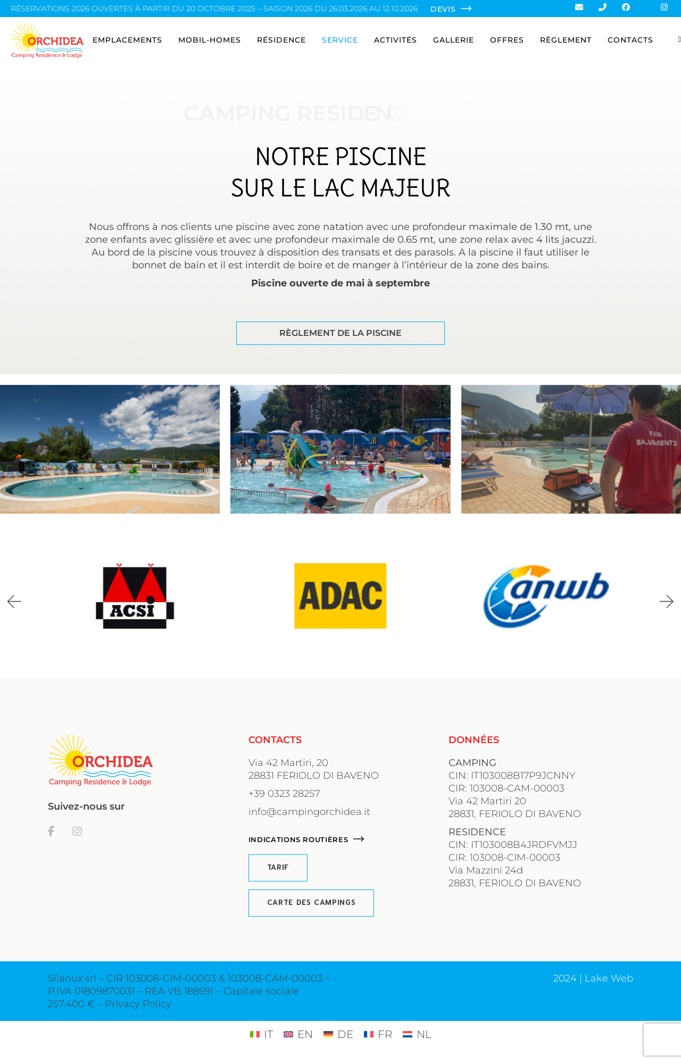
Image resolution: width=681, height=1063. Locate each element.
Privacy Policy (138, 1004)
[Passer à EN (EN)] (298, 1034)
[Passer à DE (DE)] (338, 1034)
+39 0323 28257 (284, 794)
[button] (14, 601)
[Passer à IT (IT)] (261, 1034)
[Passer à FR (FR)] (378, 1034)
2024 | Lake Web (593, 978)
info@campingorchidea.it (309, 812)
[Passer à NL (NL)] (417, 1034)
